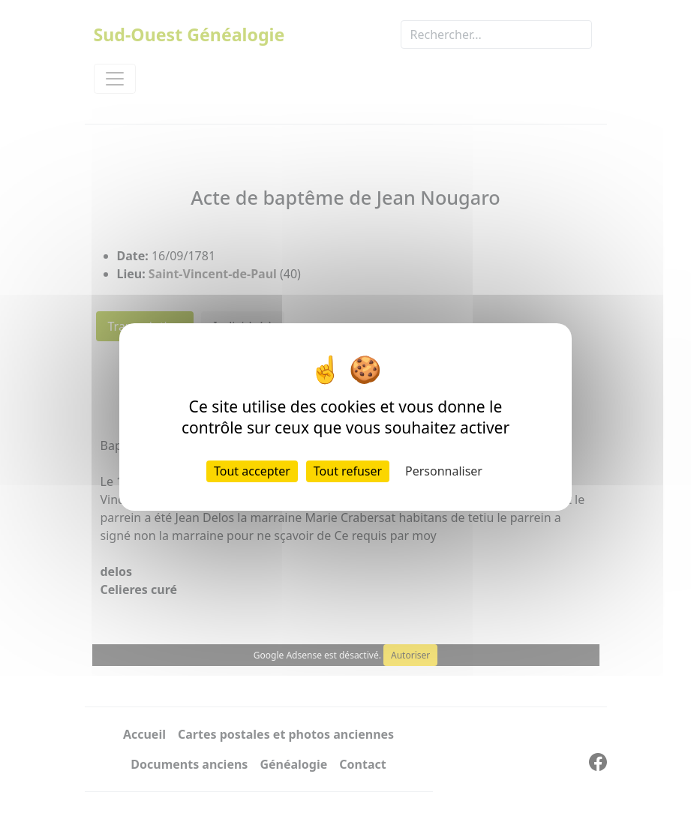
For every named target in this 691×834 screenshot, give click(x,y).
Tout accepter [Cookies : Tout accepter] (252, 471)
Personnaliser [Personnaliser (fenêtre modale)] (443, 471)
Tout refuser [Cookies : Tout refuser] (348, 471)
